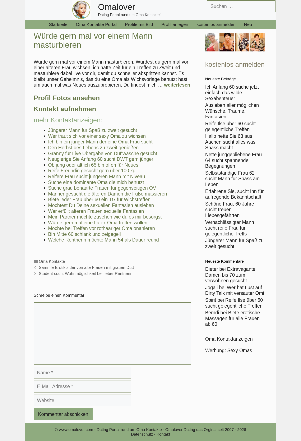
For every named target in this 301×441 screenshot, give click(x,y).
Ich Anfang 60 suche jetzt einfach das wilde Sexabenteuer (232, 92)
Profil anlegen (174, 24)
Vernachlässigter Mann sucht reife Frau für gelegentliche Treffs (229, 228)
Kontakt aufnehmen (65, 109)
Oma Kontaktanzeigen (229, 339)
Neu (248, 24)
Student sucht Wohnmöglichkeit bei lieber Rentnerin (86, 273)
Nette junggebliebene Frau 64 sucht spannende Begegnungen (233, 160)
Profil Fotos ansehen (67, 98)
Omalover (116, 7)
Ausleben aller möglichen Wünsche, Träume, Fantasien (232, 110)
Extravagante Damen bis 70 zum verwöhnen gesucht (230, 274)
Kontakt (163, 434)
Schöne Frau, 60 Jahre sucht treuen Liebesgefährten (229, 209)
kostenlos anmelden (216, 24)
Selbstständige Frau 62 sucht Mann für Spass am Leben (232, 178)
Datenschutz (142, 434)
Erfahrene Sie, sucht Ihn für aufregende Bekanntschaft (234, 194)
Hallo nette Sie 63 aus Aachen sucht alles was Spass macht (230, 141)
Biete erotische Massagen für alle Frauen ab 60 (232, 318)
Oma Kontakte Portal (96, 24)
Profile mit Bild (139, 24)
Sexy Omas (239, 350)
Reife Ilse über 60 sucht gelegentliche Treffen (230, 126)
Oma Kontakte (52, 261)
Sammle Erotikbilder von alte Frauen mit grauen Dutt (86, 267)
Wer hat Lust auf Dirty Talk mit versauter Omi (234, 290)
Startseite (58, 24)
